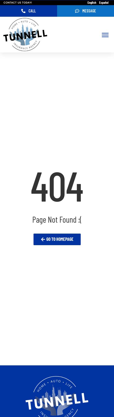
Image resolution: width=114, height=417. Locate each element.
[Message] (77, 11)
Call (32, 11)
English (92, 2)
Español (103, 2)
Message (89, 11)
